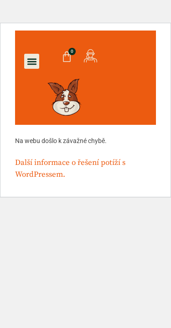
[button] (31, 61)
